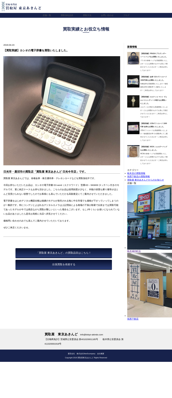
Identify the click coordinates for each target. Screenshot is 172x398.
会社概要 (100, 354)
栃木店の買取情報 (136, 173)
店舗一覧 (45, 15)
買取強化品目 (66, 15)
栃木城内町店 (134, 251)
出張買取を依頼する (63, 264)
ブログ (127, 15)
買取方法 (87, 15)
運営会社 (71, 354)
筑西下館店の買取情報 (138, 176)
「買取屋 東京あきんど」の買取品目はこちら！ (63, 252)
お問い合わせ (108, 15)
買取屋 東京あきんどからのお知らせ (145, 180)
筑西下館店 (133, 319)
